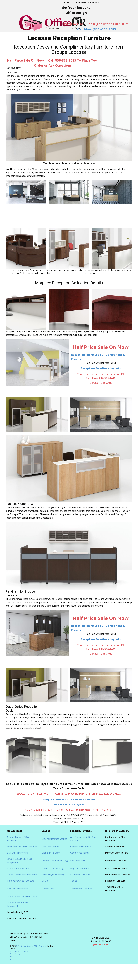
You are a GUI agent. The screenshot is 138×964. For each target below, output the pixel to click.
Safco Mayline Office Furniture (22, 846)
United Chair (48, 888)
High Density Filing (79, 868)
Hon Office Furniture (17, 888)
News (12, 959)
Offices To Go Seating (53, 868)
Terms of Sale (15, 951)
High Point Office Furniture (20, 880)
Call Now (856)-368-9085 (96, 29)
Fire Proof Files (77, 860)
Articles (13, 956)
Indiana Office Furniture (19, 868)
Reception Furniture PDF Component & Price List (69, 799)
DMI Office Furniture (17, 852)
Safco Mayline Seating (53, 874)
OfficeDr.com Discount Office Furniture (31, 946)
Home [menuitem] (66, 2)
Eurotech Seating (50, 846)
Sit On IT (46, 880)
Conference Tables (79, 852)
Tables (73, 880)
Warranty (26, 951)
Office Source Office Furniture (22, 896)
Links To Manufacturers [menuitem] (87, 2)
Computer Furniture (80, 846)
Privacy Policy (15, 954)
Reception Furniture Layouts (101, 368)
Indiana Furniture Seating (55, 860)
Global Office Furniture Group (22, 874)
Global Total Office (51, 852)
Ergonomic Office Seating (54, 838)
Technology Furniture (81, 888)
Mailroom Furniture (80, 874)
